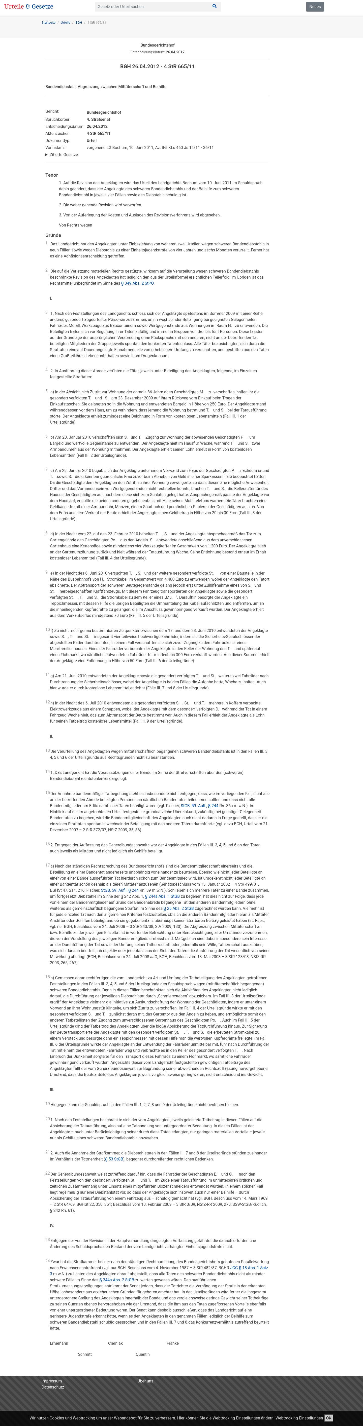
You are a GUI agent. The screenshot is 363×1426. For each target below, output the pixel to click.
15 (47, 792)
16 (47, 844)
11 (47, 674)
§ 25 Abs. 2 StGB (179, 908)
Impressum (52, 1381)
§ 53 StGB (114, 1159)
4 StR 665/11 (96, 22)
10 (47, 629)
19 (47, 1103)
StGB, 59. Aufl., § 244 (199, 805)
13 (47, 750)
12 (47, 702)
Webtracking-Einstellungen (299, 1418)
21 (47, 1152)
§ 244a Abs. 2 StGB (116, 1280)
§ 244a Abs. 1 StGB (162, 896)
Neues (315, 6)
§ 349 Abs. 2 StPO (137, 283)
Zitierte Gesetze (64, 154)
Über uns (145, 1381)
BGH (79, 22)
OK (328, 1418)
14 (47, 771)
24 (47, 1260)
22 (47, 1173)
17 (47, 865)
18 (47, 976)
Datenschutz (53, 1387)
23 (47, 1239)
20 (47, 1118)
